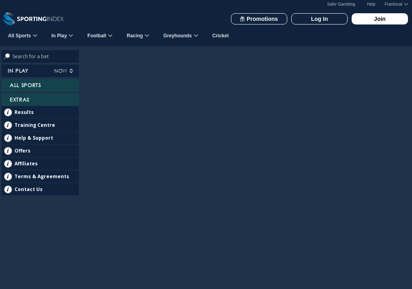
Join (380, 19)
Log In (319, 19)
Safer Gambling (341, 4)
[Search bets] (45, 56)
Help (371, 4)
